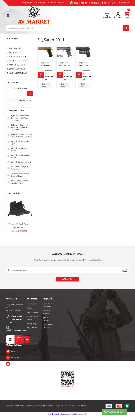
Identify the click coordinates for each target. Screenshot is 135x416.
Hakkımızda (31, 304)
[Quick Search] (17, 93)
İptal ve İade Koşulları (47, 319)
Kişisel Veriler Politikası (48, 325)
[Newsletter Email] (67, 270)
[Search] (67, 28)
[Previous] (8, 215)
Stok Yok (83, 85)
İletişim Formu (32, 312)
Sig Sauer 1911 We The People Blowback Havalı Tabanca (64, 64)
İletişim (29, 308)
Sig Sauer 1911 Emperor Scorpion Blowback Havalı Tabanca (45, 64)
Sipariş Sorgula (32, 323)
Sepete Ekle (45, 85)
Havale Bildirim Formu (32, 317)
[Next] (32, 215)
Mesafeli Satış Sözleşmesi (48, 305)
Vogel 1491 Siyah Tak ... (20, 224)
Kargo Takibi (32, 328)
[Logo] (33, 15)
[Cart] (127, 15)
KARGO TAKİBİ (123, 3)
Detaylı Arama (25, 100)
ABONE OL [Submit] (67, 279)
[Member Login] (118, 15)
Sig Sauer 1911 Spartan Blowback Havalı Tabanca (83, 64)
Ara (29, 93)
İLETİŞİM (111, 3)
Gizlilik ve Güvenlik (46, 312)
